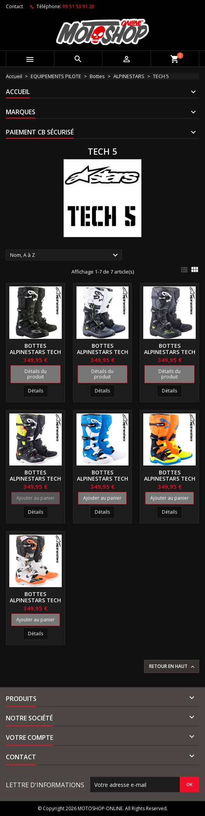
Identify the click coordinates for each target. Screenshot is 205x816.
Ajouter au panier (35, 498)
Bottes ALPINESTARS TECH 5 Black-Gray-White (102, 355)
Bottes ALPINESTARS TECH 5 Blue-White (102, 478)
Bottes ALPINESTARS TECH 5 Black (35, 352)
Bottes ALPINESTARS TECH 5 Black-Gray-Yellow (169, 355)
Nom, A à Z (65, 255)
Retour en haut (172, 666)
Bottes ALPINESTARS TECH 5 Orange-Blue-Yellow (169, 482)
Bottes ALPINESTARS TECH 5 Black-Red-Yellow (35, 482)
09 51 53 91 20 (78, 6)
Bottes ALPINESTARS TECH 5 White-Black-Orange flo (35, 603)
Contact (14, 6)
